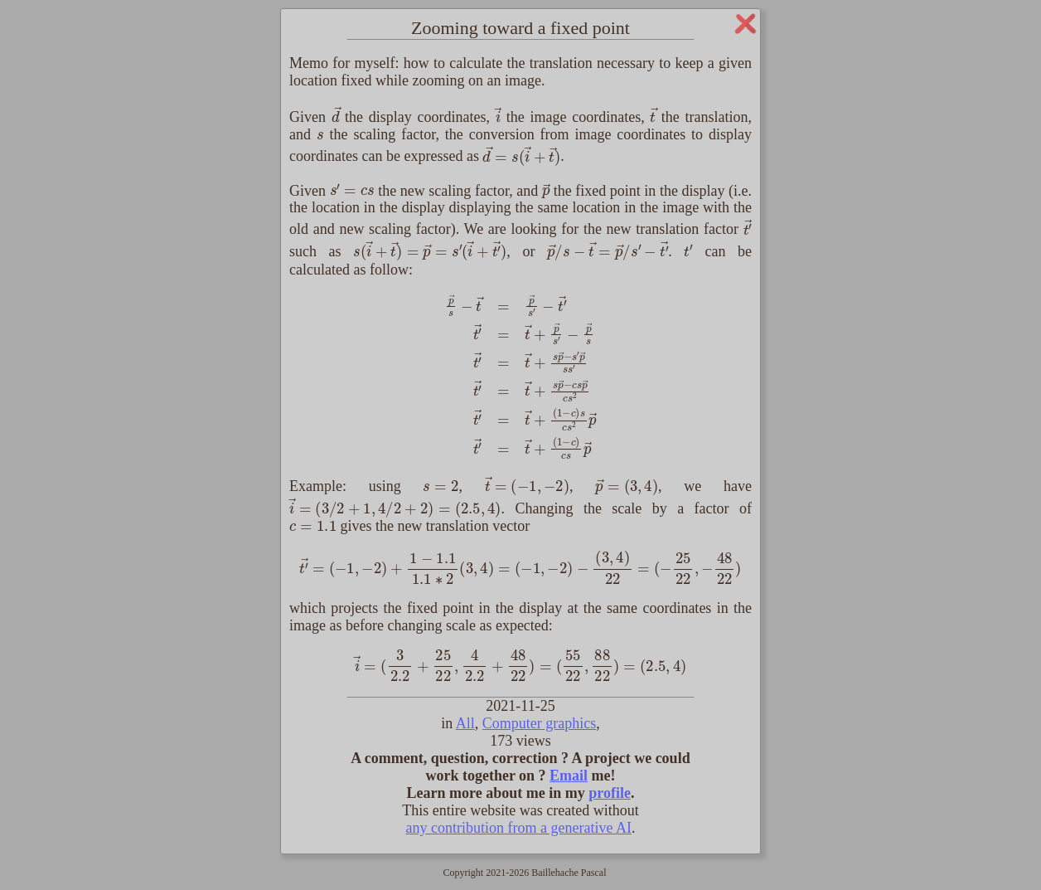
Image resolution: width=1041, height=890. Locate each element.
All (465, 723)
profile (609, 793)
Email (569, 775)
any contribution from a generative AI (519, 827)
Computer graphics (539, 723)
